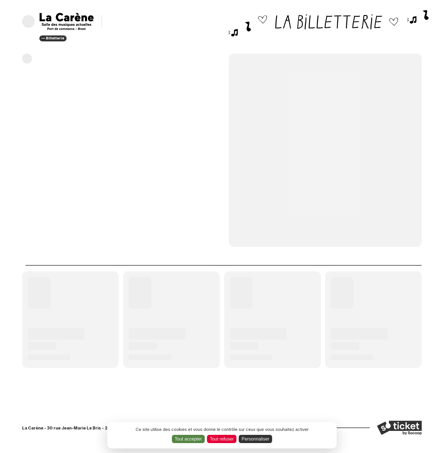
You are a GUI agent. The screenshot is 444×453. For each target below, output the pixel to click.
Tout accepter (188, 439)
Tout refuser (222, 439)
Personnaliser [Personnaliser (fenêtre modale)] (255, 439)
